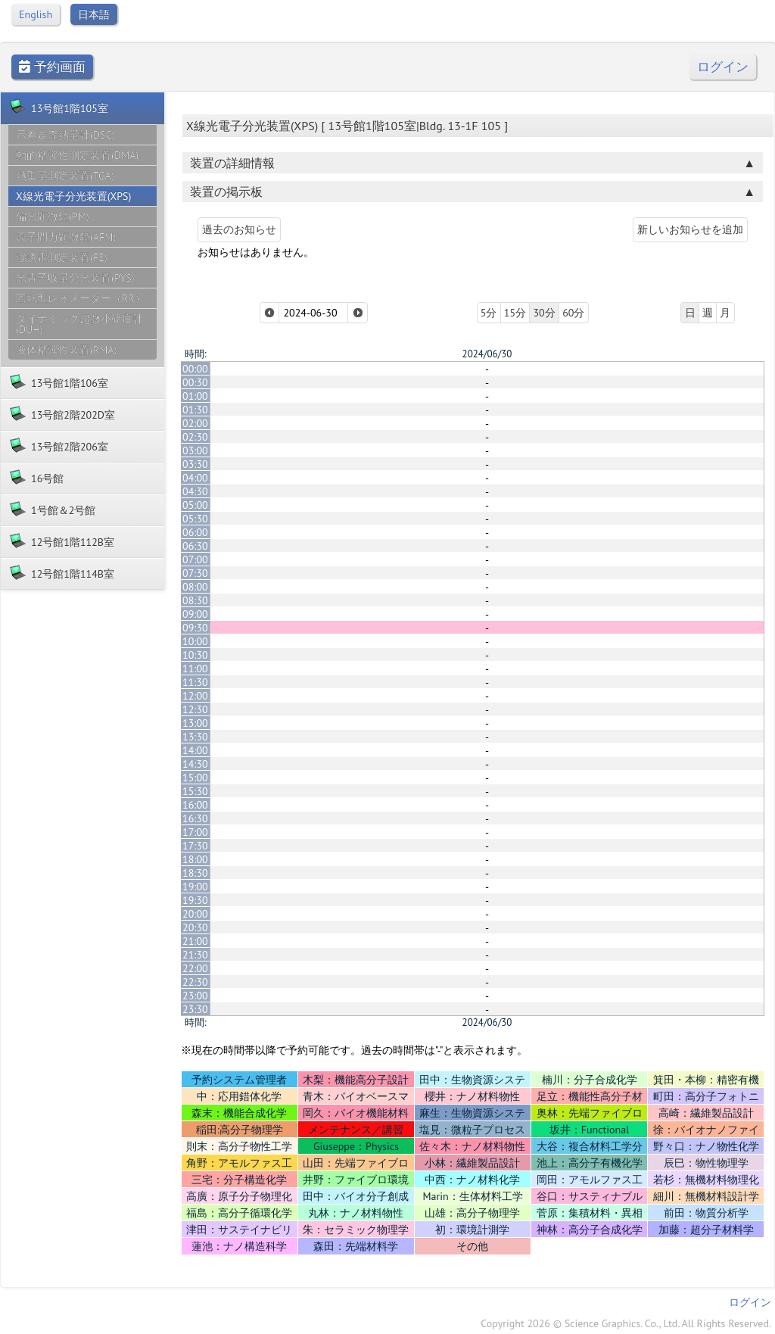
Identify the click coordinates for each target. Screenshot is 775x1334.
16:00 (195, 805)
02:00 (195, 423)
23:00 (195, 995)
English (35, 14)
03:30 (195, 464)
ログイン (723, 67)
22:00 (195, 968)
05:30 (195, 518)
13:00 (195, 723)
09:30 (195, 627)
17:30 (195, 845)
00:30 (195, 382)
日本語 (94, 14)
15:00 (195, 777)
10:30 (195, 655)
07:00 (195, 559)
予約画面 (52, 67)
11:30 (195, 682)
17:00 (195, 832)
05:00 (195, 505)
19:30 (195, 900)
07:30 (195, 573)
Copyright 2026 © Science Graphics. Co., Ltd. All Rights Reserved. (626, 1323)
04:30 (195, 491)
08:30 (195, 600)
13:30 (195, 736)
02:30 (195, 437)
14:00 (195, 750)
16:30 (195, 818)
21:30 (195, 955)
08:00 (195, 587)
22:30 (195, 982)
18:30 (195, 873)
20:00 (195, 914)
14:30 (195, 764)
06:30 (195, 546)
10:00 (195, 641)
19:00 (195, 886)
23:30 (195, 1009)
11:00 (195, 668)
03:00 (195, 450)
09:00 (195, 614)
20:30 (195, 927)
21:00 (195, 941)
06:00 (195, 532)
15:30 (195, 791)
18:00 (195, 859)
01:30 (195, 409)
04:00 (195, 478)
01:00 (195, 396)
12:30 (195, 709)
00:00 (195, 369)
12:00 (195, 696)
